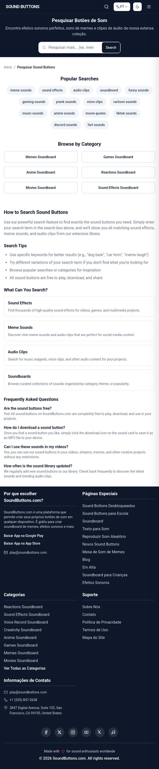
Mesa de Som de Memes (103, 552)
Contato (89, 614)
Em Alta (89, 567)
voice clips (95, 102)
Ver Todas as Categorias (25, 668)
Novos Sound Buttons (100, 544)
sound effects (52, 90)
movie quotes (96, 113)
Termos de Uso (95, 630)
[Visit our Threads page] (100, 732)
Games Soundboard (118, 157)
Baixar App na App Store (22, 543)
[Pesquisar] (106, 6)
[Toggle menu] (149, 6)
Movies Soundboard (41, 188)
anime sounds (64, 113)
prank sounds (66, 102)
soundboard (109, 90)
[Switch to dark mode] (137, 6)
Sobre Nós (91, 607)
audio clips (81, 90)
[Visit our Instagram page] (73, 732)
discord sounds (65, 125)
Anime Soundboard (40, 172)
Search (111, 47)
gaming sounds (33, 102)
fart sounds (96, 125)
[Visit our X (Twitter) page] (59, 732)
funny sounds (139, 90)
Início (8, 67)
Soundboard (92, 521)
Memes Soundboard (41, 157)
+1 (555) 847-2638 (23, 700)
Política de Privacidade (101, 622)
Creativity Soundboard (22, 630)
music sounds (32, 113)
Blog (86, 559)
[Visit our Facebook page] (46, 732)
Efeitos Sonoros (95, 582)
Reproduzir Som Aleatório (104, 536)
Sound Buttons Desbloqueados (108, 506)
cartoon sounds (125, 102)
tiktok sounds (126, 113)
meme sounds (21, 90)
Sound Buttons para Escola (105, 513)
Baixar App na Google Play (23, 536)
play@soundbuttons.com (28, 552)
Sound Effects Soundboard (118, 188)
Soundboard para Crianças (105, 575)
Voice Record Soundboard (26, 622)
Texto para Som (95, 529)
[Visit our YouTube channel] (86, 732)
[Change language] (122, 6)
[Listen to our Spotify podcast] (113, 732)
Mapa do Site (93, 637)
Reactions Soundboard (118, 172)
